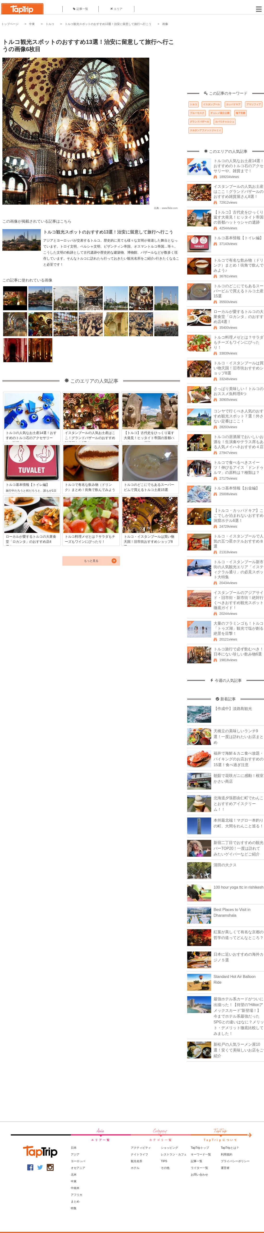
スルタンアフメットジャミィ (205, 130)
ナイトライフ (139, 1154)
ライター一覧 (199, 1168)
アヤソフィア (253, 104)
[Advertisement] (225, 61)
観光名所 (136, 1161)
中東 (32, 24)
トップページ (9, 24)
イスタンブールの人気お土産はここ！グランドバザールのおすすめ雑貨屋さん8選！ (239, 191)
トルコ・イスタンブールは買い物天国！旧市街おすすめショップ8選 (239, 368)
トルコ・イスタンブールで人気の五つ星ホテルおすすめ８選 (239, 541)
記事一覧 (80, 9)
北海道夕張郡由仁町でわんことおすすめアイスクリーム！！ (239, 804)
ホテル (135, 1168)
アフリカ (76, 1194)
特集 (74, 1208)
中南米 (75, 1188)
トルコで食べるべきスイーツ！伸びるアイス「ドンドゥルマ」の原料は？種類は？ (239, 467)
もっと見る (91, 560)
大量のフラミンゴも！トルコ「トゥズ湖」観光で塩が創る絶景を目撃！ (239, 628)
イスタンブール (211, 104)
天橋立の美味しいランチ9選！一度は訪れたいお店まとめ (239, 737)
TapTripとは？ (230, 1147)
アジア (75, 1154)
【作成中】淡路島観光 (233, 709)
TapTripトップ (200, 1147)
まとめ (75, 1201)
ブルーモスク (197, 113)
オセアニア (78, 1168)
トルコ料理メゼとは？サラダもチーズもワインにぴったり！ (239, 342)
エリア (116, 9)
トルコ (50, 24)
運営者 (225, 1168)
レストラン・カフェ (174, 1154)
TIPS (164, 1161)
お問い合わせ (199, 1174)
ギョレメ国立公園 (219, 113)
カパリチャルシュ (224, 121)
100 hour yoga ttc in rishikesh (239, 887)
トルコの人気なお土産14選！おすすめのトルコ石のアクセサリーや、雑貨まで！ (239, 166)
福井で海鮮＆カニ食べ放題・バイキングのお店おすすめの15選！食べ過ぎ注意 (239, 759)
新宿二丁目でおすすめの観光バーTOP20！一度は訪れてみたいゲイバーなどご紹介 (239, 848)
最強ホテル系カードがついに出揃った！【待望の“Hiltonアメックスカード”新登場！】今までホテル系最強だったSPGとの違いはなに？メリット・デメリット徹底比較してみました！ (239, 1016)
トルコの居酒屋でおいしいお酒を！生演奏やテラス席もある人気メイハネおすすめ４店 (239, 442)
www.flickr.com (170, 208)
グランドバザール (199, 121)
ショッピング (169, 1147)
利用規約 (226, 1154)
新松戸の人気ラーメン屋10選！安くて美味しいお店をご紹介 (239, 1050)
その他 (165, 1168)
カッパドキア (233, 104)
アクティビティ (141, 1147)
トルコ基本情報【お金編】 (237, 488)
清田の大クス (225, 865)
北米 (74, 1174)
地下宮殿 (240, 113)
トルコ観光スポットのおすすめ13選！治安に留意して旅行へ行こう (108, 24)
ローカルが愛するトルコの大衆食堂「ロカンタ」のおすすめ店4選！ (239, 317)
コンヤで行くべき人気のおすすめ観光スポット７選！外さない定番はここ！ (239, 416)
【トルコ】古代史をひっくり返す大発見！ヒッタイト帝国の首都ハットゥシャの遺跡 (239, 217)
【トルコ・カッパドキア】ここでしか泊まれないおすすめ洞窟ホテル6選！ (239, 515)
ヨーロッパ (78, 1161)
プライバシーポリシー (235, 1161)
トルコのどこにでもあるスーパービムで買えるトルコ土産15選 (239, 291)
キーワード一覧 (201, 1154)
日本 (74, 1147)
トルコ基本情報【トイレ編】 (239, 238)
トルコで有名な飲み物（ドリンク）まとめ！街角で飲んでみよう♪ (239, 265)
